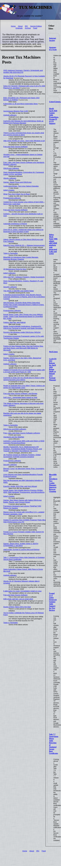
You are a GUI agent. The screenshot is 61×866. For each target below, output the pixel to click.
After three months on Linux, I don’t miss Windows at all (24, 141)
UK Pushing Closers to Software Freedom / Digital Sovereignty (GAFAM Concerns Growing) (22, 456)
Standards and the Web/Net (13, 437)
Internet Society (52, 39)
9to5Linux (53, 352)
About (20, 26)
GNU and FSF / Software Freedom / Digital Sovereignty (24, 277)
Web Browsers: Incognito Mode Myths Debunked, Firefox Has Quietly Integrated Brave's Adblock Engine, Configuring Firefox (23, 305)
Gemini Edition (36, 26)
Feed (35, 28)
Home (13, 26)
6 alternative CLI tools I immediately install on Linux (22, 591)
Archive (28, 28)
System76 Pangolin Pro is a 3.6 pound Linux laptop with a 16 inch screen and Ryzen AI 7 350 (24, 371)
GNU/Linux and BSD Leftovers (14, 429)
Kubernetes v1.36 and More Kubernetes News (20, 104)
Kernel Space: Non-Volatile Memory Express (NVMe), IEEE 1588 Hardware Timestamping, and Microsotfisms (24, 491)
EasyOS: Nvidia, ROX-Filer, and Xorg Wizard (20, 486)
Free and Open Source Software (15, 147)
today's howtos (8, 190)
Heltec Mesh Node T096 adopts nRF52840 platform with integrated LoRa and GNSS (53, 244)
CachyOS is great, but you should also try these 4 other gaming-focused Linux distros (24, 379)
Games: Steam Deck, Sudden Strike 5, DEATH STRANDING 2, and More (20, 545)
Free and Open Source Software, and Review (20, 393)
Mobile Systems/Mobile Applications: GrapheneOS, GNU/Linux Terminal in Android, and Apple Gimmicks (23, 327)
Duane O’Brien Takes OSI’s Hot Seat (17, 607)
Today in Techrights (10, 253)
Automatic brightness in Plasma (15, 224)
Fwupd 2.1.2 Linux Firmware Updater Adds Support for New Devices (53, 601)
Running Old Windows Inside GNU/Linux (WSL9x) (22, 332)
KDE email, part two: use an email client (18, 599)
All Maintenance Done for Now (14, 269)
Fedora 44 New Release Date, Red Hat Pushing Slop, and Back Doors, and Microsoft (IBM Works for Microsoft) (23, 348)
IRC (26, 26)
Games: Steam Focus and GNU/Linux (17, 182)
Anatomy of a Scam (53, 48)
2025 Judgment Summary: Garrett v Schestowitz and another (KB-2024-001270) (23, 71)
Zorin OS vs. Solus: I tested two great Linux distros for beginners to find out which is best (23, 231)
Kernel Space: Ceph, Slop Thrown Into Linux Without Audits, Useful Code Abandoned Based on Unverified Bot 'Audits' (23, 316)
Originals (19, 28)
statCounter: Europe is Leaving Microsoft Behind (21, 550)
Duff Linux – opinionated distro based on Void (20, 397)
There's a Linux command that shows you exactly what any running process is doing (23, 134)
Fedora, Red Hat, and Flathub (14, 322)
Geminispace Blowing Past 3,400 (15, 111)
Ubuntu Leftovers (9, 178)
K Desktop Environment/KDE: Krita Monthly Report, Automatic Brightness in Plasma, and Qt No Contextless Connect (24, 297)
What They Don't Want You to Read (16, 194)
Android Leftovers (10, 115)
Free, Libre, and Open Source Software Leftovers (21, 433)
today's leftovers (9, 273)
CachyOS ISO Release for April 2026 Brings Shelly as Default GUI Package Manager (52, 369)
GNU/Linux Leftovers (11, 168)
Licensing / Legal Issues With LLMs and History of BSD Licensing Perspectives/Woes (23, 442)
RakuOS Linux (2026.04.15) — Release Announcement (24, 245)
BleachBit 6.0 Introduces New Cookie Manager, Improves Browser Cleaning (53, 483)
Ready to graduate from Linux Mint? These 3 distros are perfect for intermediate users (24, 387)
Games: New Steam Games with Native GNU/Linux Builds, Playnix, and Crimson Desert (22, 501)
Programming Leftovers (12, 198)
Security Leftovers (10, 287)
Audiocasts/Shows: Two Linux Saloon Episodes (21, 186)
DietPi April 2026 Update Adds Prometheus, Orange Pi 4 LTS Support (54, 116)
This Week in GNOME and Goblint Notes (18, 291)
